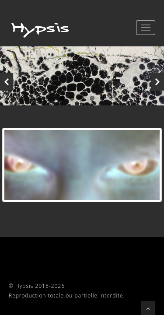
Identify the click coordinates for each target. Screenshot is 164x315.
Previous (6, 82)
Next (157, 82)
